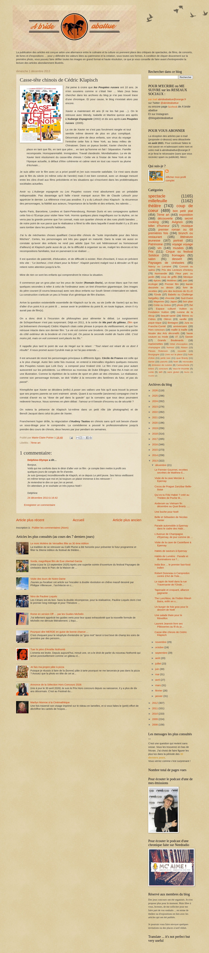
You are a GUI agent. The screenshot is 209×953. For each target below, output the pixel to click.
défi (160, 372)
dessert (177, 259)
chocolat (170, 298)
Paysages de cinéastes (166, 262)
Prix (150, 251)
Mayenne (159, 301)
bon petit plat (183, 211)
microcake (188, 361)
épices (157, 280)
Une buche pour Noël (166, 511)
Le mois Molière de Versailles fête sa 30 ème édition (59, 543)
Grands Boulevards (170, 340)
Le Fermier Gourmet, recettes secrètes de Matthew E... (171, 471)
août (158, 658)
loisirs (151, 368)
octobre (159, 647)
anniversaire (180, 326)
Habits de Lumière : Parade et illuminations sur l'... (171, 558)
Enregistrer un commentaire (39, 505)
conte (151, 372)
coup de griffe (169, 277)
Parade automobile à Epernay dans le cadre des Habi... (171, 527)
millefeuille (157, 201)
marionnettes (155, 344)
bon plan (188, 301)
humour (170, 347)
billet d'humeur (159, 226)
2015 (155, 449)
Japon (173, 301)
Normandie (161, 273)
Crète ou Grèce (162, 305)
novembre (161, 642)
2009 (155, 719)
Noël (175, 361)
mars (158, 685)
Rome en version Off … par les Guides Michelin (57, 614)
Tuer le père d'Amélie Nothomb (47, 649)
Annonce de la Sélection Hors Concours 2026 (56, 684)
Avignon (177, 222)
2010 (155, 713)
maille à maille (179, 329)
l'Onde (157, 294)
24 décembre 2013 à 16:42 (42, 497)
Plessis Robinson (158, 351)
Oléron (167, 319)
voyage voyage (182, 244)
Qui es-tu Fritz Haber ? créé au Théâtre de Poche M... (172, 496)
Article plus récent (30, 520)
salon (151, 259)
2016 (155, 444)
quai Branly (182, 358)
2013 (155, 460)
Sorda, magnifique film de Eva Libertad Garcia (56, 561)
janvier (159, 696)
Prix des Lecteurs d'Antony (177, 270)
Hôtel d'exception (179, 344)
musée (151, 376)
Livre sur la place (173, 354)
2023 (155, 406)
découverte (165, 218)
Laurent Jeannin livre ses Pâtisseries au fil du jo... (169, 625)
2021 (155, 417)
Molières (172, 280)
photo (180, 305)
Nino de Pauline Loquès (43, 596)
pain (185, 280)
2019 (155, 428)
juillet (158, 663)
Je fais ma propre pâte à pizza (47, 667)
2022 (155, 412)
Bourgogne (153, 354)
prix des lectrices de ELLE (178, 291)
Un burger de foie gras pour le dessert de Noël (171, 608)
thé (191, 305)
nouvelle (182, 351)
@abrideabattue (170, 103)
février (159, 690)
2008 (155, 724)
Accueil (78, 520)
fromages (178, 255)
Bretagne (173, 322)
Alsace (184, 347)
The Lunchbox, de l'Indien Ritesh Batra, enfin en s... (173, 600)
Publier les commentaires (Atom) (50, 527)
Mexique (188, 277)
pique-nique (154, 322)
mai (157, 674)
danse (151, 361)
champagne (154, 347)
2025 (155, 395)
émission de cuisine (162, 365)
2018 (155, 433)
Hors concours (156, 329)
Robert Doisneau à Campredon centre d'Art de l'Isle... (172, 575)
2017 (155, 439)
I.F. (176, 336)
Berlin (186, 372)
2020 (155, 422)
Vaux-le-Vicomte (181, 368)
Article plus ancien (127, 520)
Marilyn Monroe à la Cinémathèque (50, 702)
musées (178, 248)
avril (157, 679)
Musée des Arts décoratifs (163, 333)
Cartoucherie (182, 365)
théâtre (154, 206)
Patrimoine (155, 244)
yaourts (164, 361)
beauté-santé (168, 315)
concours (163, 368)
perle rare (165, 358)
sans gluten (173, 372)
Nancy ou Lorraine (159, 266)
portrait (178, 240)
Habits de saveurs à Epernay (171, 551)
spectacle (156, 196)
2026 (155, 390)
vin (159, 248)
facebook (172, 106)
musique (187, 226)
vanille (183, 319)
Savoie (189, 336)
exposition (186, 214)
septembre (161, 652)
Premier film (172, 284)
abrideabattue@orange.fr (172, 99)
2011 (155, 708)
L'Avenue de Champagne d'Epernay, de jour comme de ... (174, 535)
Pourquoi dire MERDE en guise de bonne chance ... (59, 631)
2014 (155, 455)
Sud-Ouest (187, 298)
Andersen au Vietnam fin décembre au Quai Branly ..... (172, 505)
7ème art (35, 442)
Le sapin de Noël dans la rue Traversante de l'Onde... (171, 583)
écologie (153, 284)
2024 (155, 401)
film (130, 322)
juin (157, 669)
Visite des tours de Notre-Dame (48, 578)
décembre (161, 465)
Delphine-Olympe (37, 460)
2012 (155, 703)
